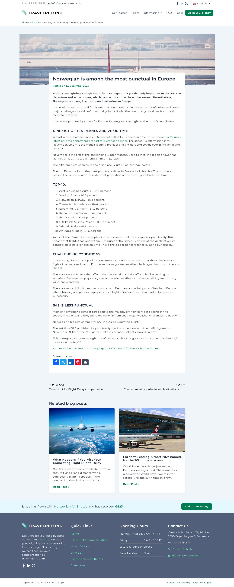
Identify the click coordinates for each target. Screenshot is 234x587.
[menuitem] (201, 3)
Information (153, 13)
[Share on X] (63, 362)
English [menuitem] (202, 3)
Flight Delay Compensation (89, 540)
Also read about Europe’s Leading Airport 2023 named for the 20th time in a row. (107, 348)
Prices (135, 12)
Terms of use (173, 582)
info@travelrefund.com (65, 3)
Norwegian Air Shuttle (71, 506)
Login (179, 12)
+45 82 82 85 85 (34, 3)
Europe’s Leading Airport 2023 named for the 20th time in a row (152, 458)
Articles (36, 22)
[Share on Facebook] (56, 362)
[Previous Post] (83, 387)
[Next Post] (151, 387)
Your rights (206, 582)
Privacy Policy (190, 582)
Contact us (78, 565)
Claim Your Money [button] (199, 12)
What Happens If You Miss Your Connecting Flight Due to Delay (77, 461)
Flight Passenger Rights (87, 559)
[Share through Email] (85, 362)
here (46, 539)
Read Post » (61, 486)
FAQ (169, 12)
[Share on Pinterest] (78, 362)
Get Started (120, 12)
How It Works (80, 546)
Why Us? (77, 552)
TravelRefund (31, 11)
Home (25, 22)
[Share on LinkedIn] (71, 362)
